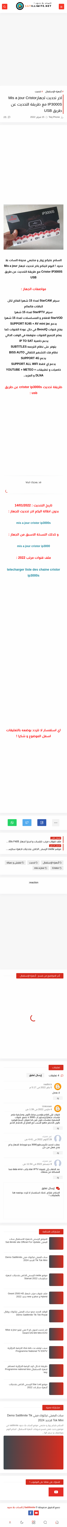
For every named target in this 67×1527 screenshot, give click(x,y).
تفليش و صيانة (15, 862)
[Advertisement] (33, 49)
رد (58, 1098)
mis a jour (40, 868)
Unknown (47, 1106)
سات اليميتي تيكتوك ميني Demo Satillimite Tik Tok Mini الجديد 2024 (35, 1418)
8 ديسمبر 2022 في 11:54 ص (37, 1164)
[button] (41, 822)
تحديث (38, 91)
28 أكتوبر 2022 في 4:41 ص (38, 1139)
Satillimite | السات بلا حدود (21, 1507)
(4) (7, 117)
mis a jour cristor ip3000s (33, 522)
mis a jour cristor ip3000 (33, 546)
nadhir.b (48, 1084)
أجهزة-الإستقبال (53, 91)
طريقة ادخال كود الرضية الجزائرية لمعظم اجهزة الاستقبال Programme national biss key (26, 1369)
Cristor (57, 868)
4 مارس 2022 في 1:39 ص (38, 1109)
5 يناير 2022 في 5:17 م (40, 1087)
